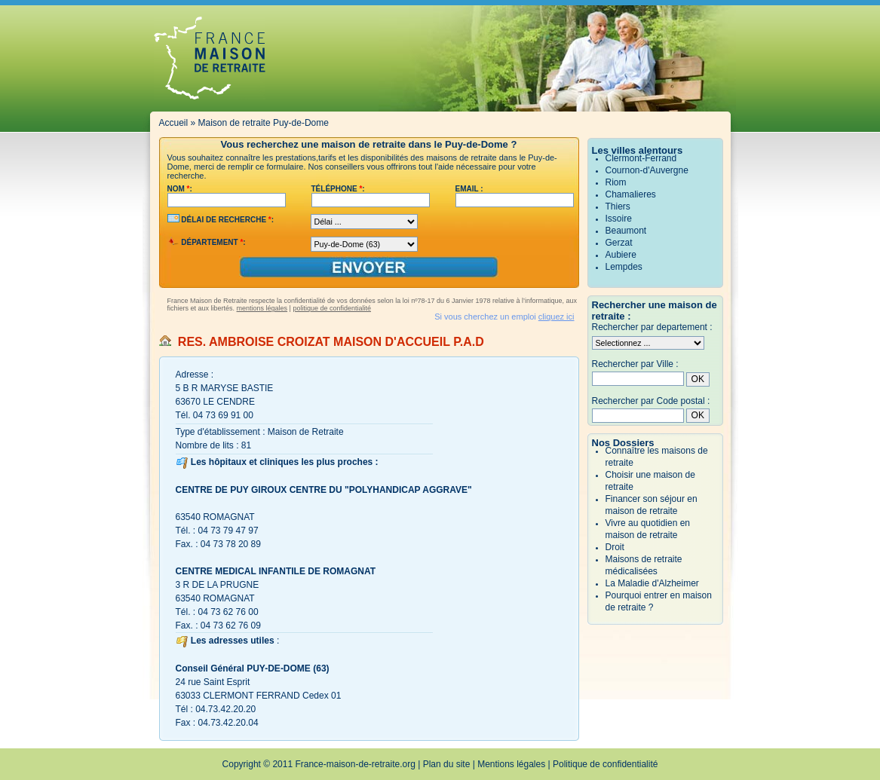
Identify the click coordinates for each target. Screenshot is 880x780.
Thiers (618, 206)
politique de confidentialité (332, 308)
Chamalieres (631, 194)
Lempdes (624, 267)
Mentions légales (511, 764)
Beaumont (626, 230)
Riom (616, 182)
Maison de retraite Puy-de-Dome (263, 123)
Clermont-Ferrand (641, 158)
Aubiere (621, 254)
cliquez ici (556, 316)
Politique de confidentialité (605, 764)
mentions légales (262, 308)
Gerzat (619, 242)
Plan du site (447, 764)
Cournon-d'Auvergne (647, 170)
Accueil (174, 123)
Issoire (619, 218)
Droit (615, 547)
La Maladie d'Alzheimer (652, 583)
